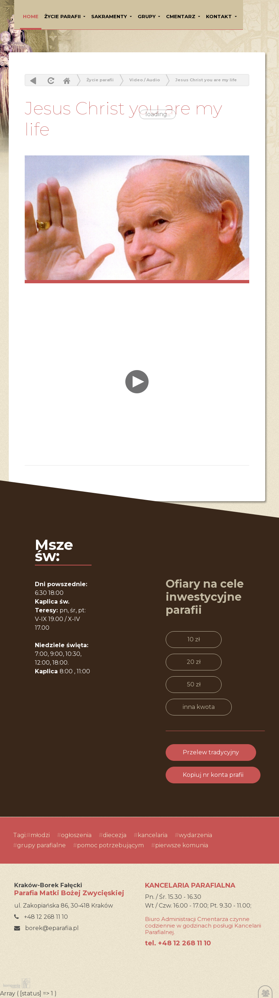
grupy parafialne (41, 845)
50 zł (194, 684)
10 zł (193, 639)
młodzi (40, 835)
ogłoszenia (76, 835)
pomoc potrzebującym (110, 845)
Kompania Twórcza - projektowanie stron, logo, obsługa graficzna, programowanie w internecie (15, 983)
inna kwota (199, 706)
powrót (33, 80)
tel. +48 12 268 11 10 (178, 943)
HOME (31, 16)
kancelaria (152, 835)
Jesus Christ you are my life (206, 79)
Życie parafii (63, 16)
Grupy (147, 16)
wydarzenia (195, 835)
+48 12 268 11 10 (41, 916)
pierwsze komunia (181, 845)
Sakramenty (109, 16)
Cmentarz (181, 16)
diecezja (114, 835)
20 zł (194, 661)
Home (66, 80)
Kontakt (219, 16)
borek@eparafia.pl (46, 928)
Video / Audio (144, 79)
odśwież (50, 80)
